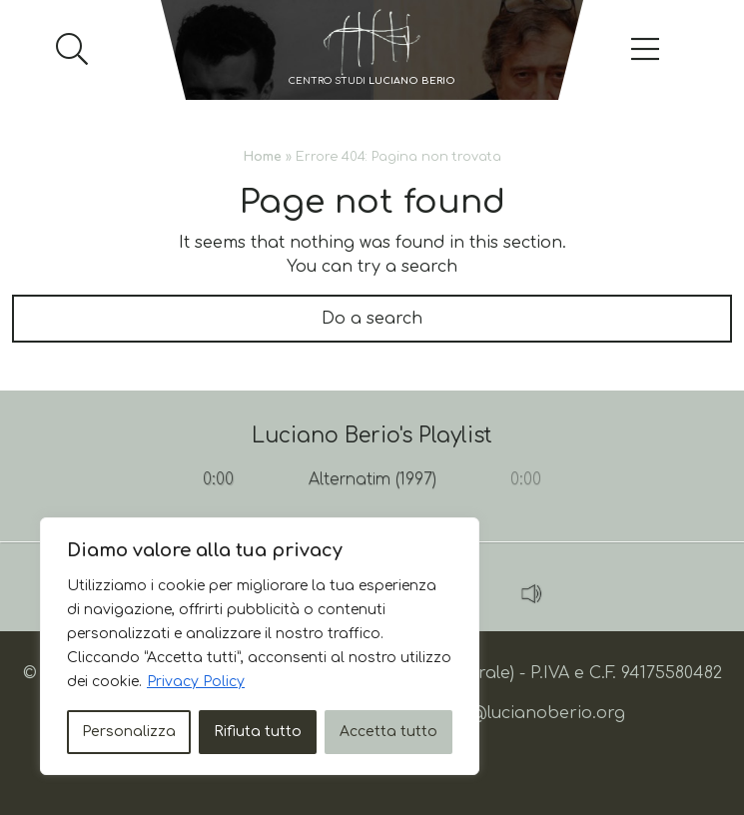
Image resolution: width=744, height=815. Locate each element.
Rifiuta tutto (258, 731)
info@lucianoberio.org (531, 713)
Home (263, 157)
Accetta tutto (388, 731)
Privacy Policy (196, 681)
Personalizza (129, 731)
